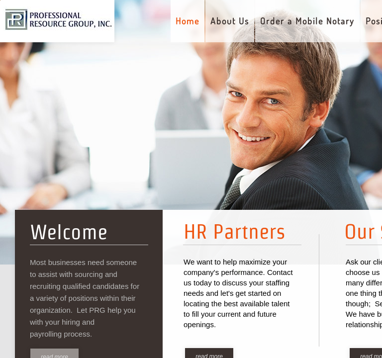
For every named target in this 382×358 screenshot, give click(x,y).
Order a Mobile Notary (307, 20)
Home (187, 20)
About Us (229, 20)
